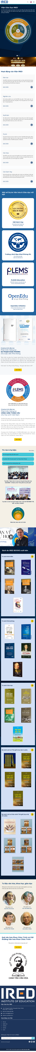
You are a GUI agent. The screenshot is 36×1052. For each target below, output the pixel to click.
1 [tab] (17, 55)
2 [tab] (18, 55)
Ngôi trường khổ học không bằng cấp (11, 463)
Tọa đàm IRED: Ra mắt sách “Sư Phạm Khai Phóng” (15, 459)
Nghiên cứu (7, 96)
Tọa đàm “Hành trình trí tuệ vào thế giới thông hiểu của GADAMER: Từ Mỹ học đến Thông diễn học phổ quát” (18, 481)
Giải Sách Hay (7, 172)
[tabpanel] (18, 30)
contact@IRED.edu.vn (9, 1014)
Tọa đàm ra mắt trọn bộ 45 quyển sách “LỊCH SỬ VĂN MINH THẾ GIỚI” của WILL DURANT (18, 502)
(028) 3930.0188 (10, 1012)
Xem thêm (5, 87)
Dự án (5, 134)
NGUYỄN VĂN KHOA (9, 909)
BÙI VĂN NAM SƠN (27, 909)
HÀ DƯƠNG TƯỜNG (27, 930)
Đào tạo (5, 77)
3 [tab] (19, 546)
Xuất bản (6, 115)
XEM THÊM (18, 369)
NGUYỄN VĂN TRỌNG (9, 930)
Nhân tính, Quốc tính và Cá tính (18, 522)
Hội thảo (6, 153)
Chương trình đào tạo (7, 348)
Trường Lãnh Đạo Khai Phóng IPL (18, 254)
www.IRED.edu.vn (9, 1016)
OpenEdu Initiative (18, 306)
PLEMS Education (18, 280)
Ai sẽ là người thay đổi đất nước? (11, 454)
